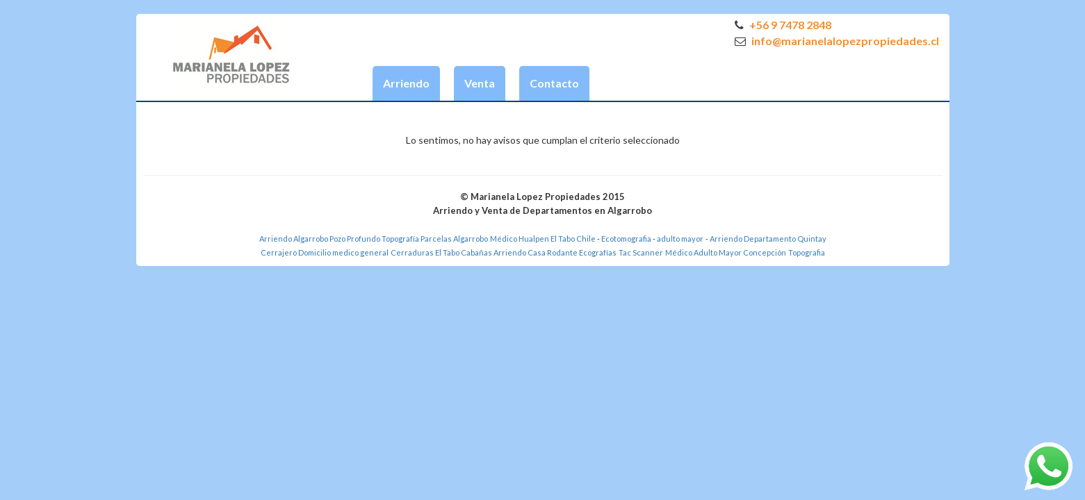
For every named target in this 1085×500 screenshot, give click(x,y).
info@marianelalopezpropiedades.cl (837, 40)
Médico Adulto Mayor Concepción (725, 252)
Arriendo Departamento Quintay (768, 238)
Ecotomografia (627, 238)
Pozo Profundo (354, 238)
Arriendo (406, 83)
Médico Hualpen (519, 238)
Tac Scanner (641, 252)
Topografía (400, 238)
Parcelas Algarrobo (454, 238)
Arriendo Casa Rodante (535, 252)
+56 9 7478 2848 (783, 24)
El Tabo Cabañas (463, 252)
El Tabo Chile (573, 238)
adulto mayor (680, 238)
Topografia (806, 252)
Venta (479, 83)
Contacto (554, 83)
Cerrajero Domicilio (296, 252)
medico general (360, 252)
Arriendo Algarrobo (293, 238)
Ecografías (598, 252)
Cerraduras (413, 252)
